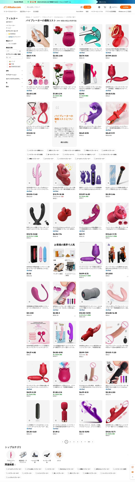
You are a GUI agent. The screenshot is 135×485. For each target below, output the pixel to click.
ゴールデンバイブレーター (82, 158)
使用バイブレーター (53, 150)
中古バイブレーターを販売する (71, 150)
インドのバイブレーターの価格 (107, 154)
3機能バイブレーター (33, 158)
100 (89, 441)
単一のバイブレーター (52, 154)
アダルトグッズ (46, 17)
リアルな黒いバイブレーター (33, 469)
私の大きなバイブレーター (66, 469)
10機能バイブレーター (84, 469)
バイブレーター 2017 (12, 473)
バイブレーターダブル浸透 (34, 154)
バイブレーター (50, 469)
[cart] (105, 7)
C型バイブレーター (73, 473)
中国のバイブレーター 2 (91, 150)
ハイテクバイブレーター (64, 158)
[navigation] (14, 229)
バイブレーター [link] (70, 17)
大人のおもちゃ (58, 17)
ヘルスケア (36, 17)
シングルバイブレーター (13, 477)
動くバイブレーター (58, 473)
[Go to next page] (92, 441)
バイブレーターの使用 (119, 469)
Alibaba (28, 17)
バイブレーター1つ (68, 154)
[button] (81, 7)
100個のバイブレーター (90, 473)
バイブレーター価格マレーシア (86, 154)
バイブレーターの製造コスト (35, 150)
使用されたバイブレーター (102, 469)
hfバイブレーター (99, 158)
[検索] (87, 7)
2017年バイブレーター (108, 150)
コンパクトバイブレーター (108, 473)
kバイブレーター (48, 158)
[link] (132, 467)
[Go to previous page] (62, 441)
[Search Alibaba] (53, 7)
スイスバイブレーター (42, 473)
